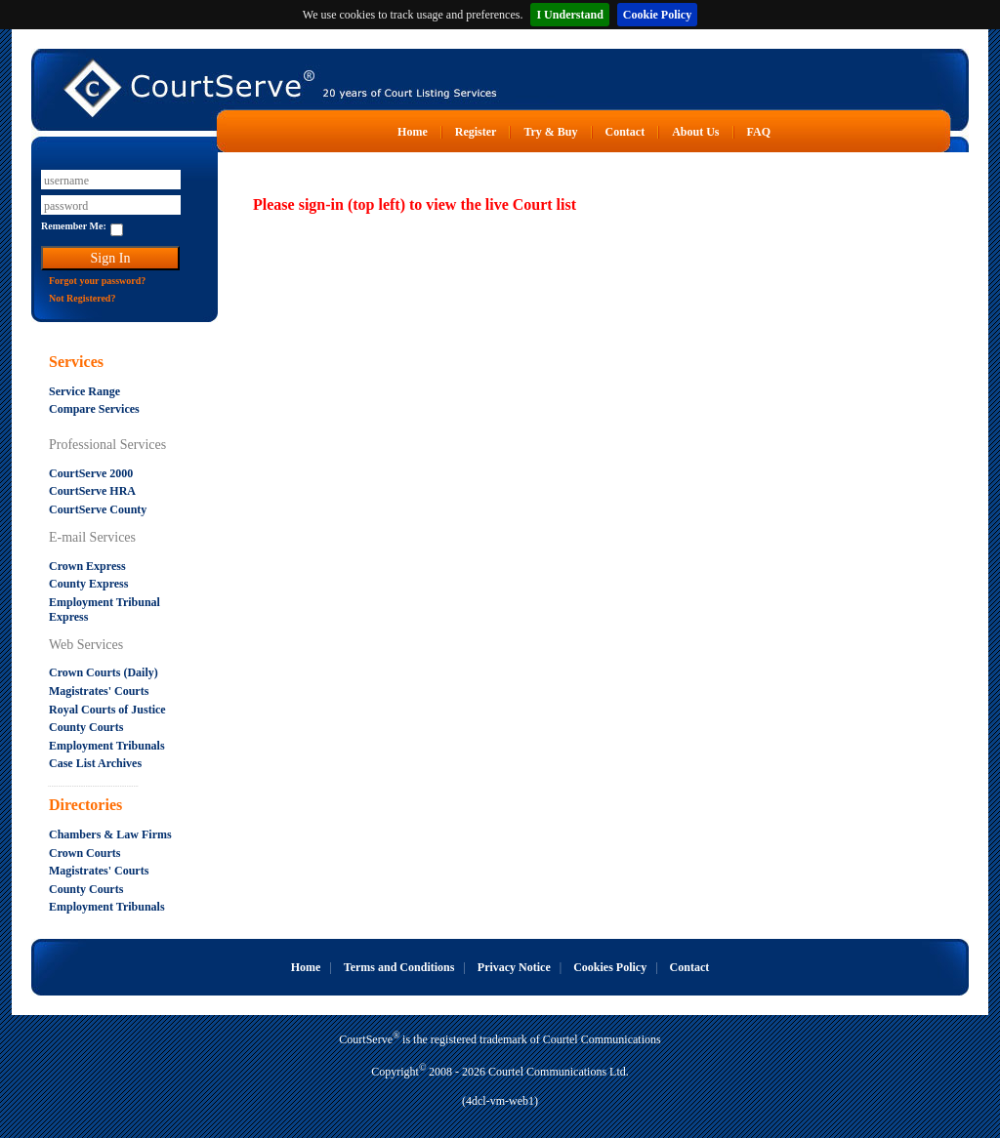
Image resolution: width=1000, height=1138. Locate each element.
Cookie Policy (657, 14)
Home (412, 132)
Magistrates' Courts (98, 691)
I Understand (569, 14)
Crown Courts (84, 853)
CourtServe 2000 (91, 473)
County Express (88, 583)
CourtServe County (97, 509)
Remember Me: (73, 226)
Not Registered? (82, 298)
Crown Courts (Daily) (103, 672)
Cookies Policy (609, 967)
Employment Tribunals (107, 745)
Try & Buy (550, 132)
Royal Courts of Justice (107, 709)
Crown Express (87, 566)
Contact (625, 132)
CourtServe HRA (92, 491)
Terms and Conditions (399, 967)
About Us (695, 132)
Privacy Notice (514, 967)
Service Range (84, 391)
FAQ (759, 132)
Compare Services (94, 409)
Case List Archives (95, 763)
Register (476, 132)
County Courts (86, 727)
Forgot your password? (97, 280)
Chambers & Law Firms (110, 834)
